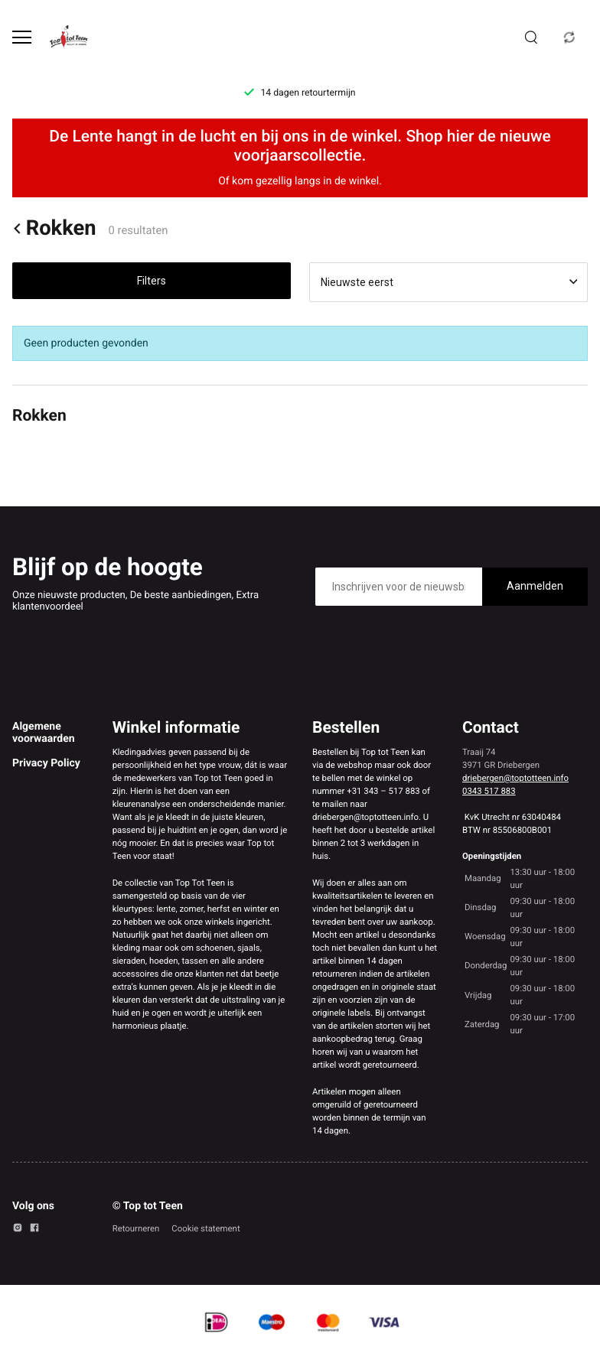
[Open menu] (21, 37)
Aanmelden (535, 586)
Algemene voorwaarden (43, 732)
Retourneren (136, 1228)
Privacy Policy (46, 763)
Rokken (54, 228)
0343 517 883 (489, 790)
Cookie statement (205, 1228)
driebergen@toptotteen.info (515, 777)
